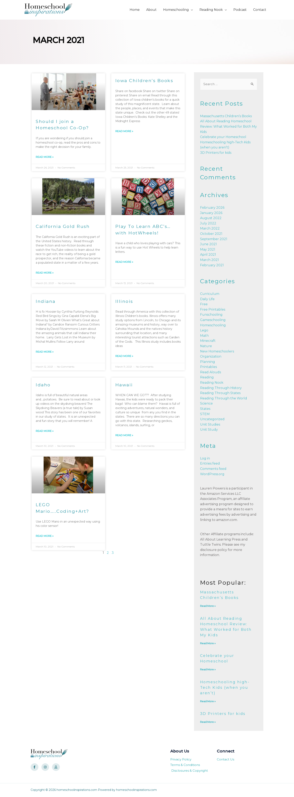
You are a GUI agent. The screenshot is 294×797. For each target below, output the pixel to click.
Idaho (43, 384)
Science (206, 404)
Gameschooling (213, 320)
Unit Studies (210, 425)
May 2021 (207, 250)
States (205, 409)
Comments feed (213, 469)
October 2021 (211, 234)
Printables (208, 367)
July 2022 (208, 223)
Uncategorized (212, 419)
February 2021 (212, 265)
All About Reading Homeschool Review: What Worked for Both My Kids (228, 126)
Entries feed (210, 464)
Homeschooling (213, 325)
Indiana (46, 301)
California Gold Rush (63, 226)
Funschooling (211, 315)
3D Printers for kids (215, 153)
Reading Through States (220, 393)
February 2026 (212, 208)
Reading (207, 378)
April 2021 (208, 255)
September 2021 (213, 239)
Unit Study (209, 430)
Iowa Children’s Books (144, 80)
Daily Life (207, 299)
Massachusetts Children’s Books (226, 116)
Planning (207, 362)
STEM (205, 414)
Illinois (124, 301)
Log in (205, 458)
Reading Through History (221, 388)
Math (204, 336)
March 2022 (210, 229)
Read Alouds (210, 372)
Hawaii (124, 384)
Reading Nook (211, 383)
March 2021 (209, 260)
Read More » (44, 156)
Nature (206, 346)
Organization (210, 357)
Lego (204, 330)
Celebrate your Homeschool (223, 137)
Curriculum (209, 294)
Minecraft (208, 341)
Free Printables (212, 310)
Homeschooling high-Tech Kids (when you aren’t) (225, 688)
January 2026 (211, 213)
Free (204, 304)
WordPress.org (212, 474)
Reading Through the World (223, 398)
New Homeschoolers (217, 351)
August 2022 (211, 218)
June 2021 (208, 244)
